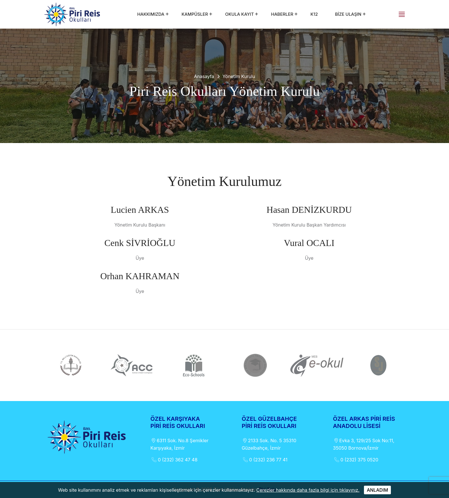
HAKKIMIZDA (150, 14)
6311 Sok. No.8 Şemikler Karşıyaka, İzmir (179, 444)
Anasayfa (204, 76)
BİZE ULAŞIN (348, 14)
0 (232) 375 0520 (355, 460)
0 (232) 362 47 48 (173, 460)
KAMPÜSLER (195, 14)
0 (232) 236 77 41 (264, 460)
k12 (314, 14)
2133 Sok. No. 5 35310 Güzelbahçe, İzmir (269, 444)
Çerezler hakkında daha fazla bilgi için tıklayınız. (307, 490)
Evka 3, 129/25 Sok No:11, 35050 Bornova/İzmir (363, 444)
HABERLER (282, 14)
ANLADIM (377, 490)
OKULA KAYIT (239, 14)
